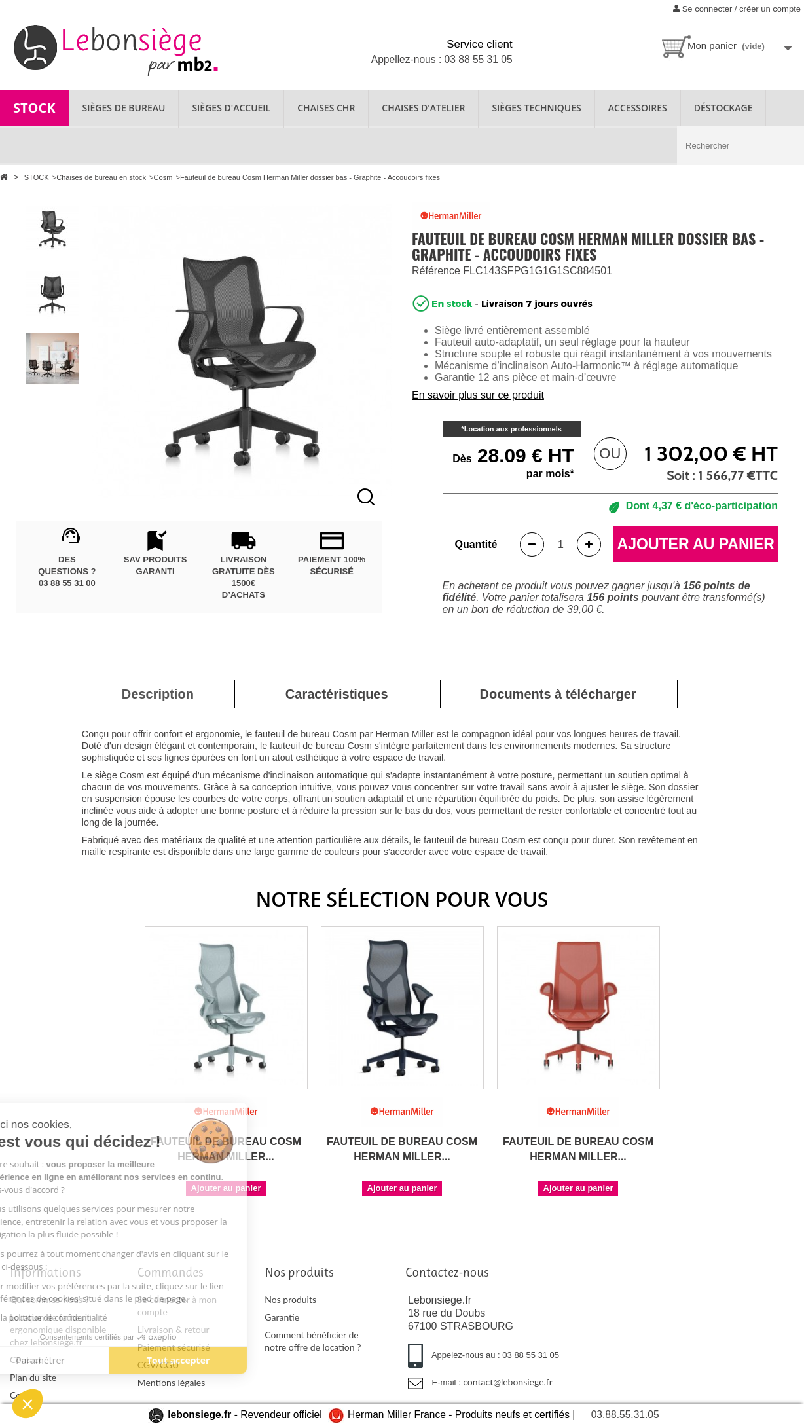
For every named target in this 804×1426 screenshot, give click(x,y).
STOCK (34, 108)
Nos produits (290, 1299)
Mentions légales (171, 1382)
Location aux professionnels (513, 429)
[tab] (157, 694)
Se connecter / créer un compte (737, 9)
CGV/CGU (158, 1364)
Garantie (282, 1317)
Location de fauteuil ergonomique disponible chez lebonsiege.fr (58, 1329)
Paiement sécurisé (173, 1347)
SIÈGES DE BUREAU (124, 107)
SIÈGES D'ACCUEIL (231, 107)
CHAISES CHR (326, 107)
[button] (27, 1403)
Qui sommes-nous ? (49, 1299)
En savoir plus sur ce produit (478, 395)
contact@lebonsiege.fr (508, 1381)
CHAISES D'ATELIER (423, 107)
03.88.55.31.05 (625, 1414)
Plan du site (33, 1377)
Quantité (476, 544)
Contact (26, 1359)
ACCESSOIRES (637, 107)
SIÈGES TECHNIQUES (536, 107)
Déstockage (723, 107)
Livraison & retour (173, 1329)
